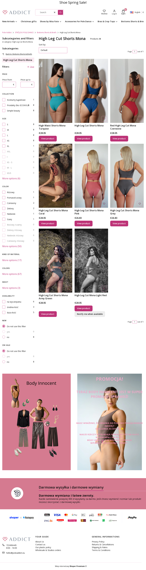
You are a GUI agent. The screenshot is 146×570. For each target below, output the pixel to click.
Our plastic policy (43, 547)
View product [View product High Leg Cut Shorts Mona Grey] (119, 223)
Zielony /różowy (14, 230)
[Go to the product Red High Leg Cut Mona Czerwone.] (127, 91)
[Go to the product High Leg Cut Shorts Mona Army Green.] (55, 261)
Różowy (10, 192)
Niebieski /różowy (15, 235)
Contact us (40, 544)
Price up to (26, 79)
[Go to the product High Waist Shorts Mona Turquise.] (55, 91)
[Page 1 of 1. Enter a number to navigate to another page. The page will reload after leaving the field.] (134, 51)
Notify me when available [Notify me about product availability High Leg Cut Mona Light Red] (90, 314)
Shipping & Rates (100, 547)
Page (130, 51)
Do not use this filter (16, 326)
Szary (9, 219)
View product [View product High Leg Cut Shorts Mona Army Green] (47, 314)
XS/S (9, 173)
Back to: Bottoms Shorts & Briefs (17, 54)
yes (8, 331)
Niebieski (11, 214)
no (8, 337)
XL (8, 146)
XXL (8, 151)
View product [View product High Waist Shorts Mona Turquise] (47, 138)
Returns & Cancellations (103, 544)
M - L (9, 167)
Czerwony (11, 203)
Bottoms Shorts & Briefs (46, 32)
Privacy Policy (98, 541)
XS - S (9, 162)
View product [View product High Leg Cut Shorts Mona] (83, 138)
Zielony (10, 208)
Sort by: (42, 44)
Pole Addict (7, 32)
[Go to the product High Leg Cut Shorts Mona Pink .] (91, 176)
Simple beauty (13, 110)
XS (8, 140)
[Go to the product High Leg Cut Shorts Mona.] (91, 91)
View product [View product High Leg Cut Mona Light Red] (83, 308)
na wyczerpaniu (14, 301)
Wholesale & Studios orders (48, 550)
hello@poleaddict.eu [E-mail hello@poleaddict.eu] (15, 553)
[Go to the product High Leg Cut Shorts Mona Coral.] (55, 176)
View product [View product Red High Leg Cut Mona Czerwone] (119, 138)
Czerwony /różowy (15, 241)
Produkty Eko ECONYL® (18, 105)
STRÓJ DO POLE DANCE (24, 32)
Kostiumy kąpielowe (16, 100)
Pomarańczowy (14, 197)
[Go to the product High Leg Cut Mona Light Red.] (91, 261)
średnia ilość (12, 307)
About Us (39, 541)
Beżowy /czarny (14, 224)
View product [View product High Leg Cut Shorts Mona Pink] (83, 223)
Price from (7, 79)
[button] (60, 12)
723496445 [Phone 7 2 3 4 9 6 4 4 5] (11, 545)
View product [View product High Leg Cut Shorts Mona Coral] (47, 223)
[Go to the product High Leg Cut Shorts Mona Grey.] (127, 176)
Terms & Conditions (101, 550)
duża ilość (11, 312)
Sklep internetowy (70, 566)
